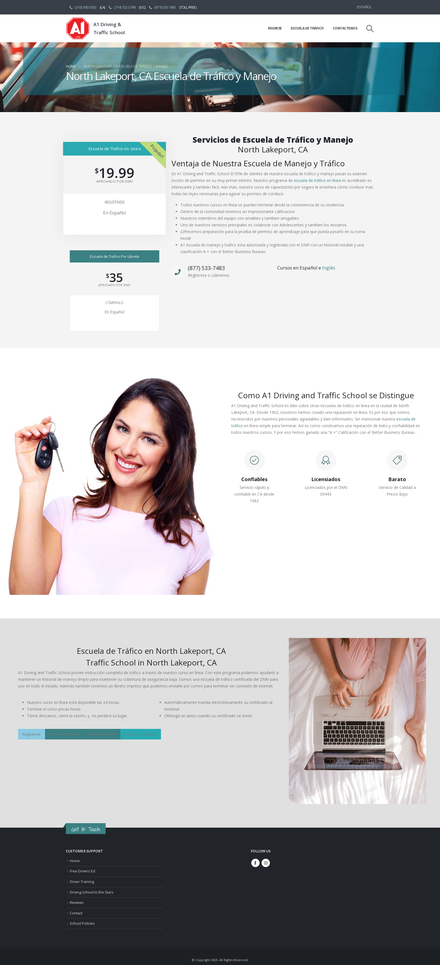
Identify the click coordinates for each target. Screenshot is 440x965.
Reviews (77, 902)
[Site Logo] (78, 28)
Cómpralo (114, 302)
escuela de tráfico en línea (317, 180)
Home (75, 860)
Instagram (266, 863)
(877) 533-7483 (162, 7)
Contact (76, 913)
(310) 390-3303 (82, 7)
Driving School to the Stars (91, 892)
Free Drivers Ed (82, 871)
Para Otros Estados (140, 734)
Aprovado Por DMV (114, 181)
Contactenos (345, 28)
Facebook (255, 863)
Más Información (102, 734)
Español (364, 7)
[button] (370, 28)
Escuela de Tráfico (307, 28)
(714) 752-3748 (122, 7)
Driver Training (82, 881)
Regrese (275, 28)
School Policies (82, 923)
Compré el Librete (64, 734)
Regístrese (114, 202)
